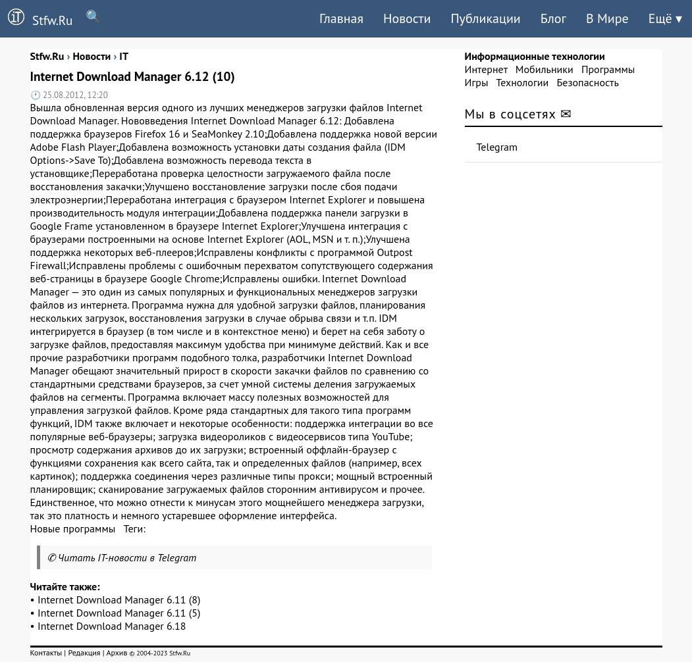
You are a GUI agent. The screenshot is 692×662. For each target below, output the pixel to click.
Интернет (486, 69)
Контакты (46, 652)
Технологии (522, 82)
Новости (407, 18)
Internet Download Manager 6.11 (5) (119, 612)
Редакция (84, 652)
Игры (477, 82)
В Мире (607, 18)
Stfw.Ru (36, 18)
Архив (116, 652)
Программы (608, 69)
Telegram (497, 146)
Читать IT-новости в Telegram (127, 557)
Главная (341, 18)
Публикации (485, 18)
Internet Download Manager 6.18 (112, 625)
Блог (553, 18)
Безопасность (588, 82)
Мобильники (544, 69)
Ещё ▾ (665, 18)
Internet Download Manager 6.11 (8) (119, 599)
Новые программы (73, 528)
